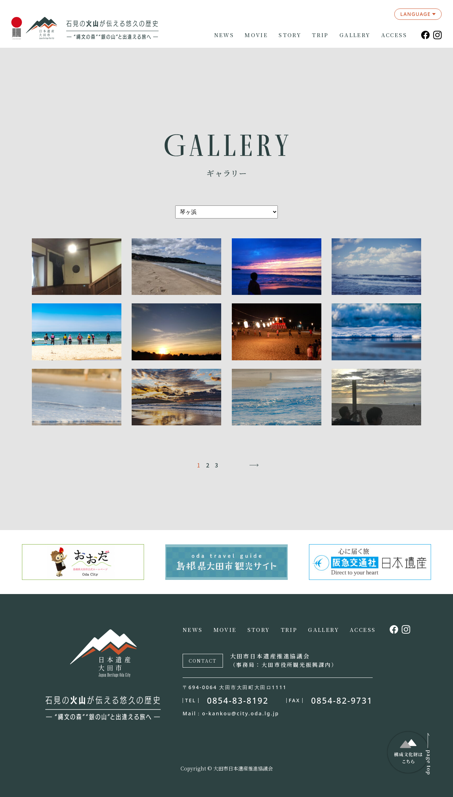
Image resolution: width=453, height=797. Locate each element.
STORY (290, 35)
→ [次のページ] (254, 465)
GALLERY (355, 35)
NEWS (224, 35)
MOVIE (256, 35)
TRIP (320, 35)
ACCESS (394, 35)
